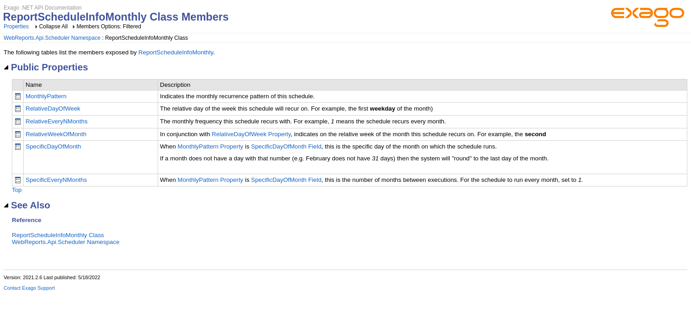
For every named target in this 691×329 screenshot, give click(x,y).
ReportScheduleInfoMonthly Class (58, 235)
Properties (16, 26)
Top (17, 189)
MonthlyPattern (46, 96)
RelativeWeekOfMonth (56, 134)
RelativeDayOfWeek (53, 108)
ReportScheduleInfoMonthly (175, 52)
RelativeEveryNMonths (57, 121)
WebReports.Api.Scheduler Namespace (52, 38)
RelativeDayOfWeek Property (251, 134)
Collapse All (53, 26)
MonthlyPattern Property (211, 146)
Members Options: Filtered (108, 26)
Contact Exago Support (29, 288)
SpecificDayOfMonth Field (286, 146)
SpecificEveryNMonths (56, 179)
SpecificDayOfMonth (53, 146)
